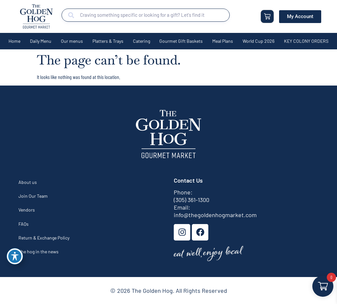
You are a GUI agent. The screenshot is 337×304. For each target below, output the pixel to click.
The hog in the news (38, 251)
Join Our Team (33, 196)
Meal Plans (222, 41)
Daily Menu (40, 41)
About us (27, 182)
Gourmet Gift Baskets (181, 41)
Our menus (72, 41)
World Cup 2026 (258, 41)
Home (14, 41)
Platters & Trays (107, 41)
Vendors (26, 210)
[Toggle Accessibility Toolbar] (15, 256)
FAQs (23, 224)
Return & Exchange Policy (43, 238)
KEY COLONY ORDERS (306, 41)
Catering (141, 41)
